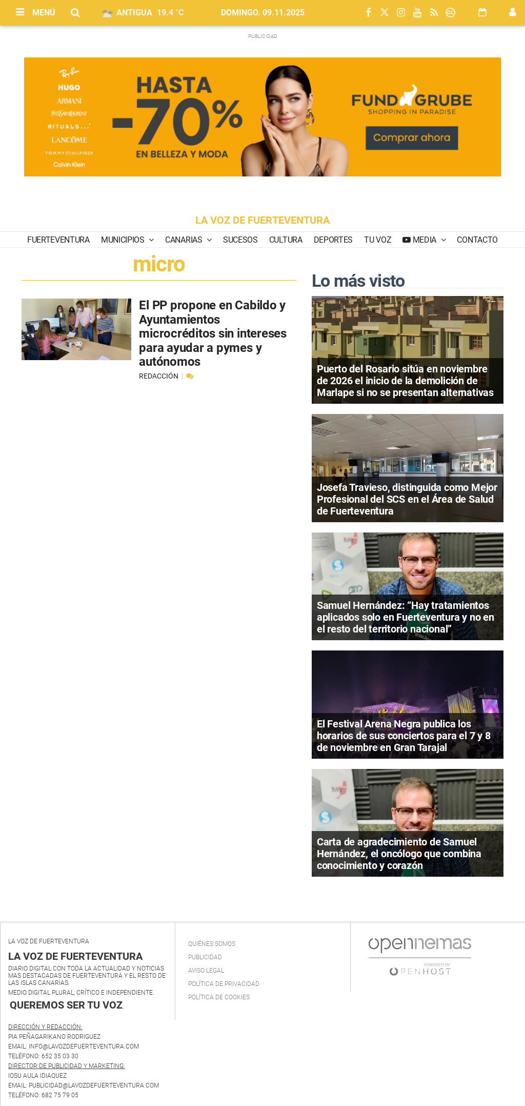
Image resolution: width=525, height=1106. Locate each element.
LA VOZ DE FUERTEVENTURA (262, 220)
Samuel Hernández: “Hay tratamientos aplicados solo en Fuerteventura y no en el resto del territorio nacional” (405, 617)
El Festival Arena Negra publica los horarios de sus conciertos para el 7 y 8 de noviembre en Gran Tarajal (404, 736)
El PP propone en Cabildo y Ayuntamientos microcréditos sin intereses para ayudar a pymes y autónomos (213, 333)
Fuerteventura (58, 240)
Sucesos (240, 240)
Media (424, 240)
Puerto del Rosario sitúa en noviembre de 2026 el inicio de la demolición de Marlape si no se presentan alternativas (405, 381)
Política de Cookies (219, 997)
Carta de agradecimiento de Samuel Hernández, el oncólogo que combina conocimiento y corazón (399, 854)
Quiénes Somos (211, 943)
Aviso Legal (206, 970)
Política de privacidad (223, 984)
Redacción (159, 376)
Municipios (123, 240)
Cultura (285, 240)
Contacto (477, 240)
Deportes (333, 240)
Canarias (184, 240)
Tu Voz (377, 240)
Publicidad (205, 957)
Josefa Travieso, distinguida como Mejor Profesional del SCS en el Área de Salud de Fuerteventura (407, 499)
